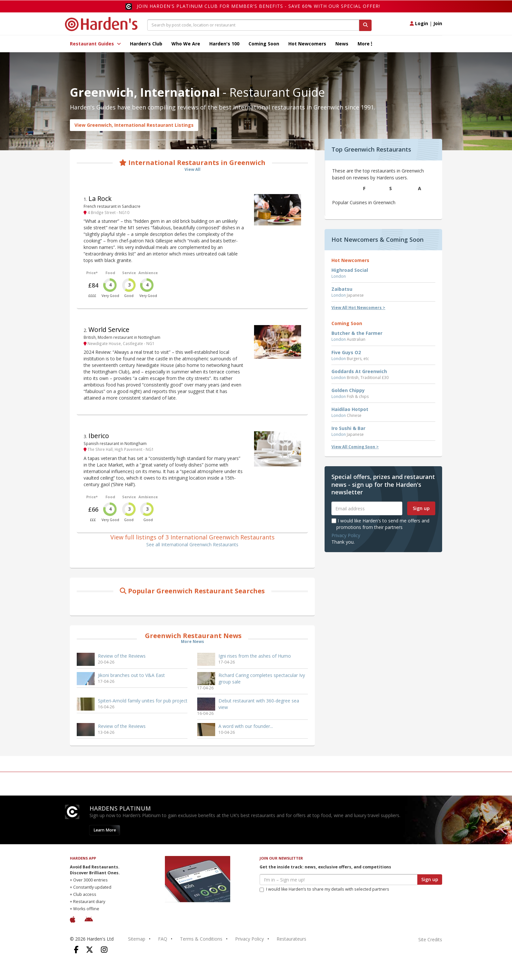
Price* (92, 272)
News (341, 44)
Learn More (104, 830)
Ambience (148, 272)
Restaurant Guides (95, 44)
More (365, 44)
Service (129, 272)
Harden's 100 (224, 44)
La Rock (100, 198)
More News (192, 641)
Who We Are (185, 44)
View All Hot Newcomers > (358, 307)
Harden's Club (146, 44)
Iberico (98, 435)
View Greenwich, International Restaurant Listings (134, 125)
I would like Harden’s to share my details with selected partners (324, 889)
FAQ (162, 939)
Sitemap (136, 939)
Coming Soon (263, 44)
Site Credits (430, 939)
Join (437, 23)
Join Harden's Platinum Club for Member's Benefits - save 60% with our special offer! (258, 6)
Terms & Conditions (201, 939)
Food (110, 272)
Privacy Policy (345, 535)
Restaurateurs (291, 939)
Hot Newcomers (307, 44)
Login (419, 23)
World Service (108, 329)
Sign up (421, 508)
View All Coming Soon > (355, 447)
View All (192, 169)
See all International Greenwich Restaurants (192, 544)
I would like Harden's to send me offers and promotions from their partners (380, 524)
